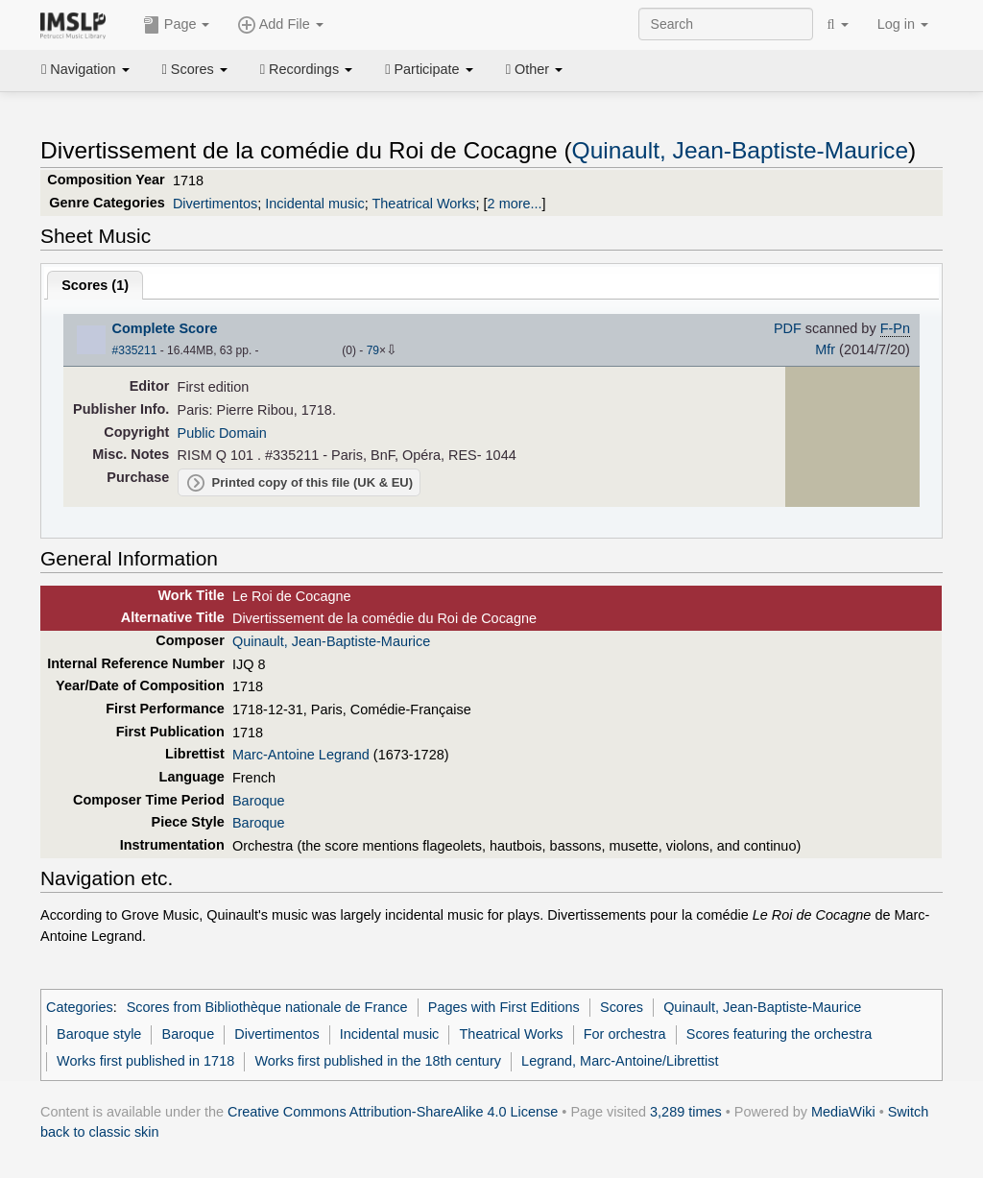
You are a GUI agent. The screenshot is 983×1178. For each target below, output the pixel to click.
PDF (788, 328)
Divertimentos (215, 203)
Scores (195, 69)
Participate (429, 69)
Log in (902, 24)
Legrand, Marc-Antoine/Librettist (619, 1061)
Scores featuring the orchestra (779, 1034)
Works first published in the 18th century (377, 1061)
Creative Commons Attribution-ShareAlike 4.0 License (393, 1111)
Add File (280, 25)
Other (534, 69)
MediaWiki (843, 1111)
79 (373, 350)
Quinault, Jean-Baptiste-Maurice (740, 150)
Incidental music (315, 203)
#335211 (134, 350)
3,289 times (686, 1111)
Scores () (95, 285)
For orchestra (625, 1034)
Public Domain (222, 433)
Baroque (258, 800)
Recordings (306, 69)
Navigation (85, 69)
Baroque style (99, 1034)
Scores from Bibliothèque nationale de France (267, 1007)
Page (176, 25)
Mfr (825, 349)
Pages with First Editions (504, 1007)
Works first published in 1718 (145, 1061)
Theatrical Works (424, 203)
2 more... (515, 203)
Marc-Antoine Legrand (301, 754)
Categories (79, 1007)
